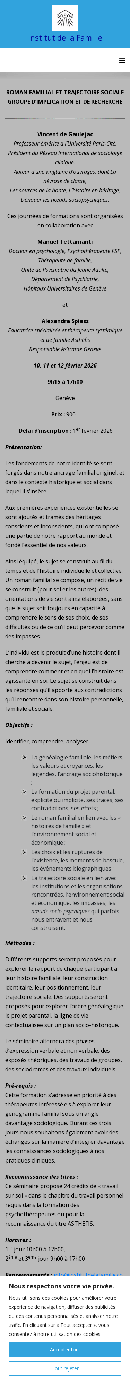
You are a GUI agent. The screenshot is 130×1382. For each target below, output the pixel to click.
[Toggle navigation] (122, 60)
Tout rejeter (65, 1368)
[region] (65, 1329)
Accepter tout (65, 1349)
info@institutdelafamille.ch (88, 1275)
